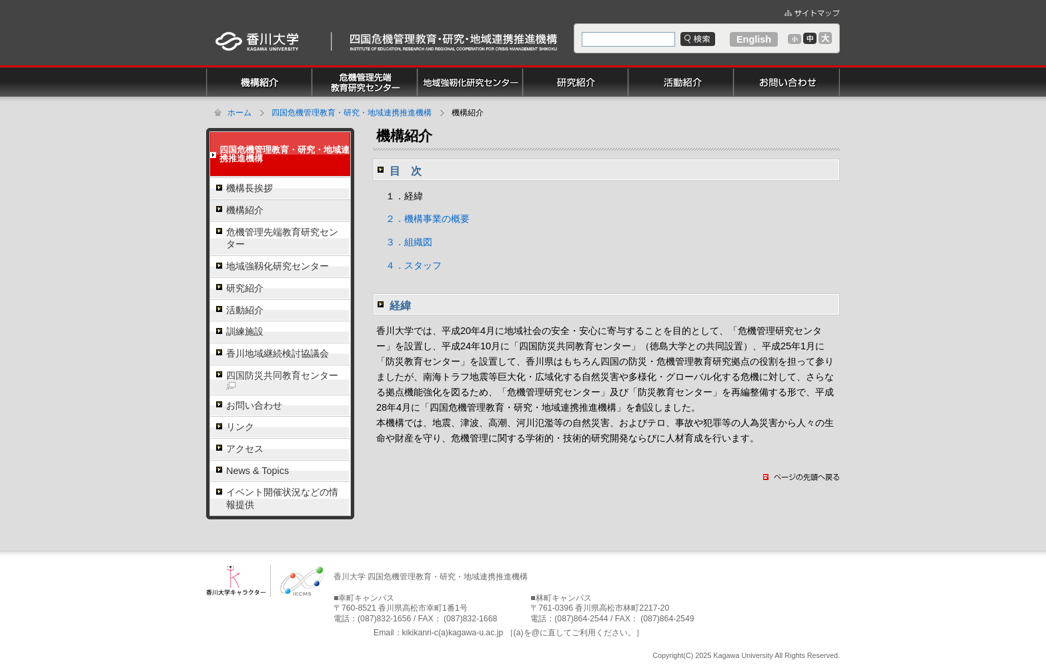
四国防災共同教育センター (282, 380)
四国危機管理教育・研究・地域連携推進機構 (352, 113)
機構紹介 (245, 210)
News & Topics (257, 470)
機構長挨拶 (249, 188)
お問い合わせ (254, 405)
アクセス (245, 448)
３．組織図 (404, 242)
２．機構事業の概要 (423, 218)
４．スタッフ (409, 265)
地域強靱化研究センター (277, 266)
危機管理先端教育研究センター (282, 238)
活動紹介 (245, 310)
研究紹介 (245, 288)
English (753, 39)
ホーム (239, 113)
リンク (240, 426)
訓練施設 (245, 331)
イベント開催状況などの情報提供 (282, 498)
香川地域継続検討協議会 (277, 353)
